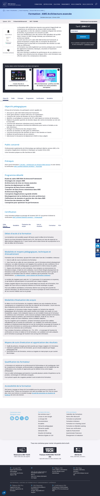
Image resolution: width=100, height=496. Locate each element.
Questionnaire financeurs (74, 433)
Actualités (41, 423)
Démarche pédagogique (45, 426)
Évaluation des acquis (26, 225)
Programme (30, 98)
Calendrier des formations (74, 414)
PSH (59, 225)
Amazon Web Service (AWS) (37, 10)
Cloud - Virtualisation (11, 10)
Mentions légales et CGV (45, 435)
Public (13, 98)
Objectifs (5, 98)
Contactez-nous (88, 44)
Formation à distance (72, 421)
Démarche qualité (43, 428)
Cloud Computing (23, 10)
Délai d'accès (5, 225)
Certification (40, 98)
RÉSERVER (83, 37)
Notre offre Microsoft (73, 416)
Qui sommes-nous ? (44, 414)
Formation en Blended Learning (76, 426)
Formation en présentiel (73, 419)
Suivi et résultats (39, 225)
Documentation (43, 421)
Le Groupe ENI (42, 419)
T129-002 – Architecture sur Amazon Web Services (34, 165)
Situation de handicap (44, 433)
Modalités (50, 98)
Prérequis (20, 98)
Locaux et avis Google (45, 416)
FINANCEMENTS (66, 4)
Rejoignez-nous (15, 414)
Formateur (52, 225)
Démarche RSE (42, 431)
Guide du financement (73, 431)
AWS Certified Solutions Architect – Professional (27, 217)
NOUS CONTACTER (88, 4)
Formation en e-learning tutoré (75, 423)
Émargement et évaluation (74, 435)
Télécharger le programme (88, 21)
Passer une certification (73, 428)
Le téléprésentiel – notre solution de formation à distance (32, 275)
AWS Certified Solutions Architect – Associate (28, 166)
